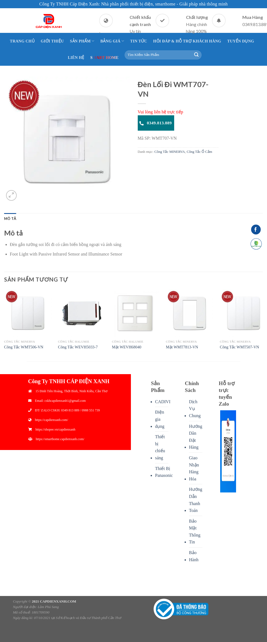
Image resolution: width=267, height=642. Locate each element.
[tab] (10, 218)
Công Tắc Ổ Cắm (199, 152)
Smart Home (104, 57)
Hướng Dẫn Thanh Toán (195, 500)
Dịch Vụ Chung (195, 408)
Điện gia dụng (159, 419)
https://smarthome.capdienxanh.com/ (60, 439)
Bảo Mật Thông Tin (194, 531)
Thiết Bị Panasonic (164, 472)
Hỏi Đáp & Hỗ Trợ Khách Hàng (187, 41)
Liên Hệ (76, 57)
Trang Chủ (22, 41)
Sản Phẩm (82, 41)
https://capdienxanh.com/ (51, 420)
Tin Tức (138, 41)
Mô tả (10, 218)
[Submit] (196, 55)
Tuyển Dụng (240, 41)
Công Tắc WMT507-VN (239, 347)
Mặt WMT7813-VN (182, 347)
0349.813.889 (155, 123)
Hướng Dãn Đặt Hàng (195, 437)
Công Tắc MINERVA (169, 152)
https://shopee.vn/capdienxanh (56, 429)
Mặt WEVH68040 (126, 347)
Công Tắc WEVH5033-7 (78, 347)
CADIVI (162, 401)
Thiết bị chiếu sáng (160, 447)
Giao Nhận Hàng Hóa (194, 468)
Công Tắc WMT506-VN (23, 347)
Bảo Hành (194, 556)
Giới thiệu (52, 41)
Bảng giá (112, 41)
